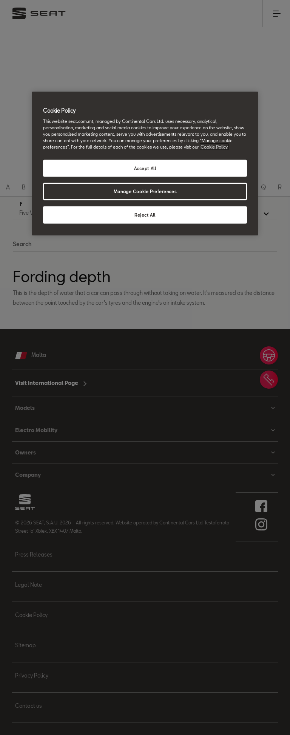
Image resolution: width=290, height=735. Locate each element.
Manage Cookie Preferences (145, 191)
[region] (145, 163)
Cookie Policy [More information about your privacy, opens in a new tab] (214, 146)
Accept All (145, 168)
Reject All (145, 214)
